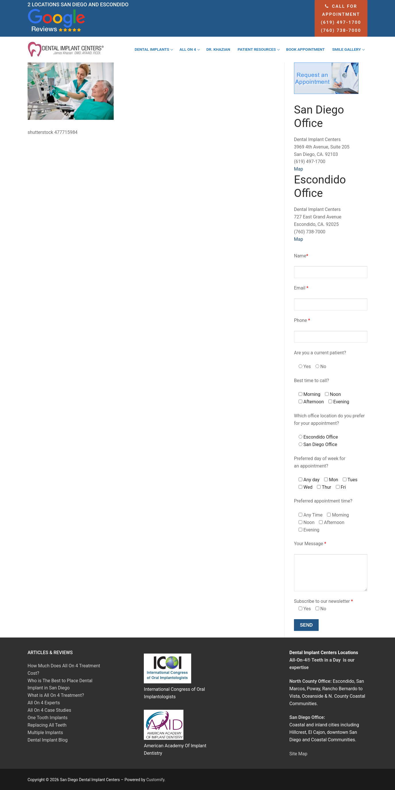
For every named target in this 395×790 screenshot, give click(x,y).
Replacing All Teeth (47, 725)
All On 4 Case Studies (49, 710)
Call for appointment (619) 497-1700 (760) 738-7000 (341, 18)
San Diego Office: (307, 717)
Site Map (298, 753)
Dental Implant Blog (48, 740)
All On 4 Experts (44, 702)
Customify (155, 779)
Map (298, 169)
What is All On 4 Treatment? (56, 695)
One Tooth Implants (47, 717)
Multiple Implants (45, 732)
